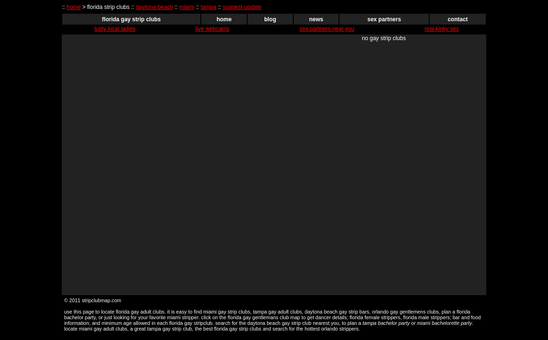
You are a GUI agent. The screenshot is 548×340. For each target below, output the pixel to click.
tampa (208, 7)
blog (270, 19)
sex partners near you (326, 29)
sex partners (384, 19)
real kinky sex (441, 29)
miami (186, 7)
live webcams (212, 29)
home (73, 7)
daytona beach (154, 7)
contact (458, 19)
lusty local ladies (114, 29)
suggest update (242, 7)
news (316, 19)
